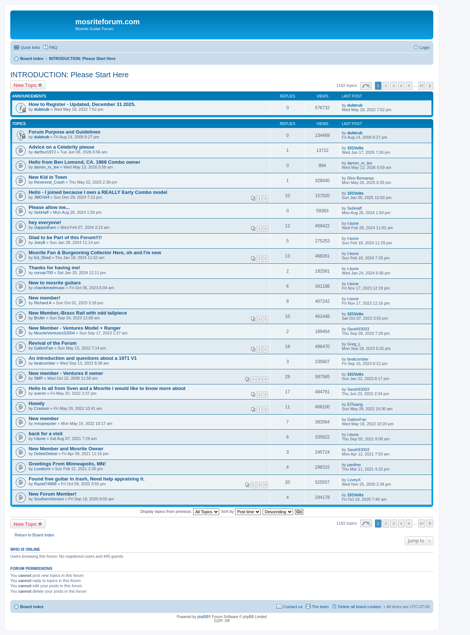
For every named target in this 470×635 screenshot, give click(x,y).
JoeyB (40, 242)
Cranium (42, 408)
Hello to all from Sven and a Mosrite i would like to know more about (107, 388)
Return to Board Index (34, 535)
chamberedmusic (49, 287)
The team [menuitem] (320, 606)
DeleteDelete (46, 453)
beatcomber (44, 363)
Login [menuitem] (425, 47)
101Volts (355, 148)
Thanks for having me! (54, 267)
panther (354, 464)
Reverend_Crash (49, 182)
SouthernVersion (49, 499)
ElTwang (355, 404)
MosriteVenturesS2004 (54, 333)
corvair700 (43, 272)
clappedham (45, 227)
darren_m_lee (46, 167)
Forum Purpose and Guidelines (65, 132)
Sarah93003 (358, 329)
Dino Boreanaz (360, 178)
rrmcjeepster (45, 423)
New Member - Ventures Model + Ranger (75, 328)
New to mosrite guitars (55, 282)
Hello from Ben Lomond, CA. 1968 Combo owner (84, 162)
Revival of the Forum (52, 343)
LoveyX (354, 480)
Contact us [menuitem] (293, 606)
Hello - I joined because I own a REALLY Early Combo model (98, 192)
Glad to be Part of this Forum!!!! (65, 237)
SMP (38, 378)
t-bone (353, 223)
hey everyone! (45, 222)
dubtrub (42, 109)
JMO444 (42, 197)
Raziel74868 (45, 484)
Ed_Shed (42, 257)
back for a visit (45, 433)
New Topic (25, 85)
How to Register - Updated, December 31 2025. (82, 104)
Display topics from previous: (179, 511)
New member (44, 418)
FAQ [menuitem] (53, 47)
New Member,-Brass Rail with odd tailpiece (78, 313)
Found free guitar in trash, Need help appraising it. (87, 479)
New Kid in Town (48, 177)
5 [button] (409, 86)
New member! (44, 298)
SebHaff (41, 212)
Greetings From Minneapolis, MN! (67, 464)
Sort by (241, 511)
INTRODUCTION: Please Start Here (69, 75)
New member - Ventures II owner (66, 373)
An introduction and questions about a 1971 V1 (83, 358)
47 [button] (422, 86)
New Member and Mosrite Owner (66, 448)
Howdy (36, 403)
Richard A (43, 303)
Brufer (39, 318)
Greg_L (354, 344)
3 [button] (394, 86)
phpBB (202, 617)
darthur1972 (45, 152)
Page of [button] (366, 86)
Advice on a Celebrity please (61, 147)
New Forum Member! (52, 494)
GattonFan (43, 348)
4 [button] (401, 86)
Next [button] (429, 86)
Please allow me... (49, 207)
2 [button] (386, 86)
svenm (40, 393)
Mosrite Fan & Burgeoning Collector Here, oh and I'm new (95, 252)
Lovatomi (42, 469)
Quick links (30, 47)
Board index (32, 606)
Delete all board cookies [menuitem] (359, 606)
